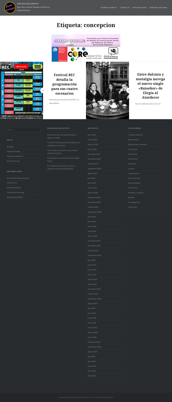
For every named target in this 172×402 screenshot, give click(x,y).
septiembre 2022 (94, 299)
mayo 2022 (92, 318)
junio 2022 (92, 313)
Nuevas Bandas (134, 183)
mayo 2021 (92, 366)
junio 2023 (92, 265)
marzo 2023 (92, 279)
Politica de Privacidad (15, 192)
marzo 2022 (92, 327)
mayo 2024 (92, 226)
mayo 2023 (92, 270)
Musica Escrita (134, 178)
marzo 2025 (92, 188)
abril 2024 (92, 231)
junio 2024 (92, 221)
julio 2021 (91, 356)
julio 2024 (91, 217)
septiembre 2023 (94, 255)
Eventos (131, 168)
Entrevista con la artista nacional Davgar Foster (63, 159)
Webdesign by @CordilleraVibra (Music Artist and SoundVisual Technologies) (85, 397)
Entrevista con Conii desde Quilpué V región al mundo (62, 136)
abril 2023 (92, 274)
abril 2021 (92, 371)
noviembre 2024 (94, 202)
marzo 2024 (92, 236)
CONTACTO (125, 7)
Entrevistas (132, 159)
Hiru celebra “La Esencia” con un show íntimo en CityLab (62, 151)
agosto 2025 (92, 173)
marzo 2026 (92, 139)
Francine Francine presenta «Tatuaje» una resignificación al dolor (63, 143)
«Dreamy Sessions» (158, 7)
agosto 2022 (92, 303)
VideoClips (132, 207)
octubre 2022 (93, 294)
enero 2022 (92, 337)
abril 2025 (92, 183)
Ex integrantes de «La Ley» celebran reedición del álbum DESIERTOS (61, 167)
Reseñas (131, 197)
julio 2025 (91, 178)
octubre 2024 (93, 207)
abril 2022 (92, 323)
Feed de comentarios (15, 156)
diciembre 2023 (94, 241)
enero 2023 (92, 284)
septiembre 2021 (94, 347)
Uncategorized (134, 202)
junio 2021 (92, 361)
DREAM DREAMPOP (28, 3)
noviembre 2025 (94, 159)
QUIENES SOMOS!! (109, 7)
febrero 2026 (93, 144)
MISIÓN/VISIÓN (140, 7)
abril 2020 (92, 376)
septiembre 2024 (94, 212)
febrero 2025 (93, 193)
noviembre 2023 (94, 245)
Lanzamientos (133, 173)
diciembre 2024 (94, 197)
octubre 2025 (93, 164)
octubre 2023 (93, 250)
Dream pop (132, 149)
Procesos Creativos (136, 193)
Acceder (10, 146)
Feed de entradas (13, 151)
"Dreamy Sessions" (136, 135)
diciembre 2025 (94, 154)
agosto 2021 (92, 351)
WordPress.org (13, 161)
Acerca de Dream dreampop (18, 178)
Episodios (132, 164)
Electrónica (132, 154)
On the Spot (133, 188)
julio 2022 (91, 308)
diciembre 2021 (94, 342)
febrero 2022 (93, 332)
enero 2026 (92, 149)
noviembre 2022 (94, 289)
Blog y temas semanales (137, 144)
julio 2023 (91, 260)
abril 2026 (92, 135)
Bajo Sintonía (133, 139)
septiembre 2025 (94, 168)
